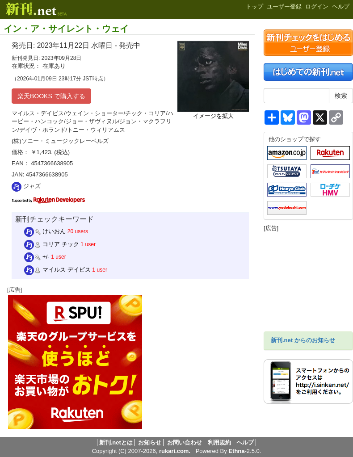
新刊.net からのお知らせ (303, 340)
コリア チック (51, 244)
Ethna (236, 451)
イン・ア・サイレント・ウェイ (66, 29)
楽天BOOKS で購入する (51, 96)
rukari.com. (174, 451)
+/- (37, 256)
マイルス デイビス (57, 269)
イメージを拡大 (213, 116)
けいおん (45, 231)
